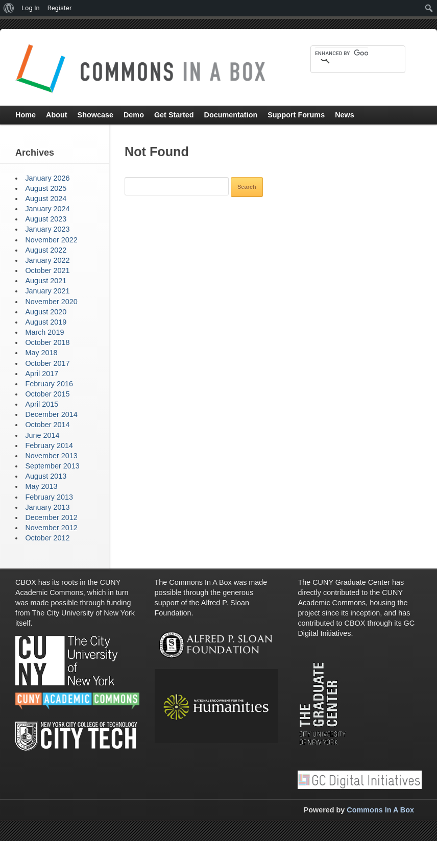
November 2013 (51, 456)
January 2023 (47, 229)
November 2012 (51, 528)
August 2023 (45, 219)
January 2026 (47, 178)
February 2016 (49, 384)
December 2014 (51, 414)
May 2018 (41, 353)
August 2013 (45, 476)
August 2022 (45, 250)
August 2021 (45, 281)
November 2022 (51, 240)
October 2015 (47, 394)
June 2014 (42, 435)
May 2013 (41, 486)
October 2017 (47, 363)
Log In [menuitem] (30, 8)
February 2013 (49, 497)
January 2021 (47, 291)
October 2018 (47, 342)
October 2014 (47, 424)
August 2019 (45, 322)
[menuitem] (9, 8)
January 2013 (47, 507)
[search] (341, 53)
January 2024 (47, 209)
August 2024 (45, 198)
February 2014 (49, 445)
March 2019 (44, 332)
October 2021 (47, 270)
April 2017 (41, 373)
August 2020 (45, 312)
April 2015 (41, 404)
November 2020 (51, 302)
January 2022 (47, 260)
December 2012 (51, 517)
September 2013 (52, 466)
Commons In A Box (380, 810)
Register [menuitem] (59, 8)
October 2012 (47, 538)
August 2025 (45, 188)
